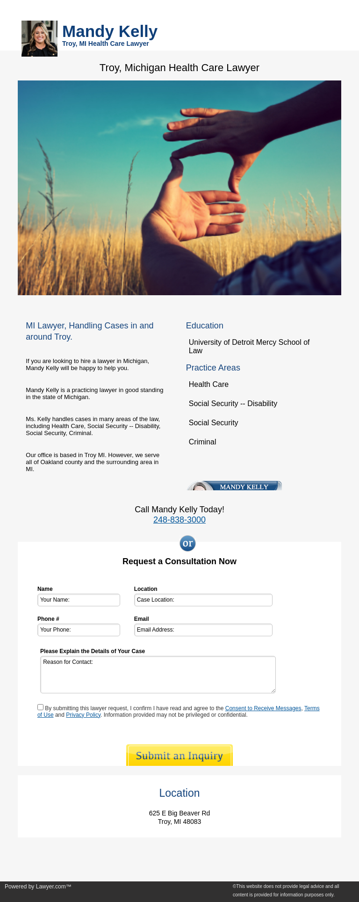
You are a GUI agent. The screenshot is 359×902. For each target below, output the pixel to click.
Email (141, 619)
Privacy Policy (83, 715)
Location (146, 589)
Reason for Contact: (158, 674)
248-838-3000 (179, 519)
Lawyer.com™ (54, 886)
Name (45, 589)
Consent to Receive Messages (263, 708)
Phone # (48, 619)
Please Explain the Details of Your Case (92, 651)
